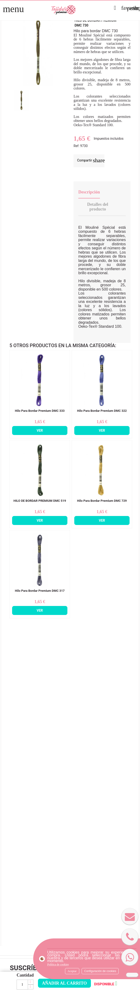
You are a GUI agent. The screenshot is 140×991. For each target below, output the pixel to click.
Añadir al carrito (64, 983)
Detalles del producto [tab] (97, 206)
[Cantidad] (22, 985)
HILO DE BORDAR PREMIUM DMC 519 (40, 500)
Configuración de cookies (100, 971)
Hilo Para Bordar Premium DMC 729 (102, 500)
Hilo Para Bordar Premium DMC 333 (40, 411)
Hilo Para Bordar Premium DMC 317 (40, 590)
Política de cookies (58, 964)
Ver (40, 430)
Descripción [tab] (89, 192)
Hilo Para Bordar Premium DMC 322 (102, 411)
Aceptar (72, 971)
